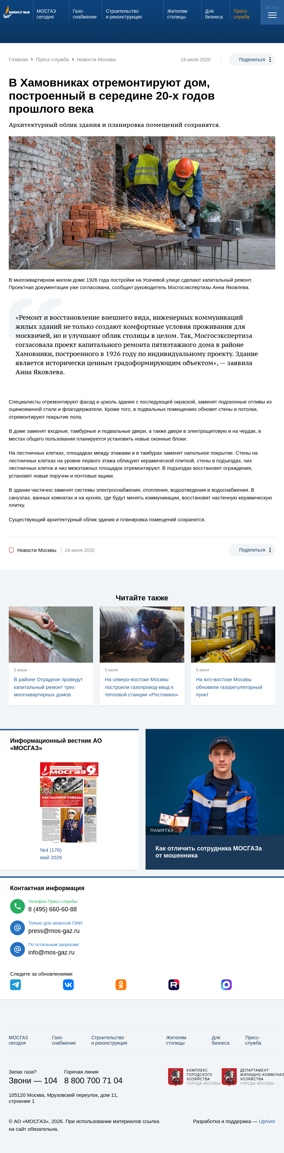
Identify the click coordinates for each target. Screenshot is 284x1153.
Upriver (267, 1121)
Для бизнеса (220, 1040)
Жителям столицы (176, 1040)
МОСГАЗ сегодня (18, 1040)
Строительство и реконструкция (109, 1040)
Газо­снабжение (64, 1040)
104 (50, 1080)
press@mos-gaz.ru (54, 931)
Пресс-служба (253, 1040)
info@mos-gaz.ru (51, 952)
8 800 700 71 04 (93, 1080)
